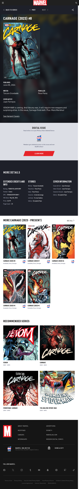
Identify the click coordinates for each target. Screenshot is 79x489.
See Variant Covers (11, 116)
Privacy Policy (18, 480)
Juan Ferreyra (9, 101)
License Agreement (27, 483)
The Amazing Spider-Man (48, 408)
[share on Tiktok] (74, 470)
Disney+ (49, 430)
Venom (5, 362)
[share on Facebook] (4, 470)
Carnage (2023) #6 (58, 261)
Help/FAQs (22, 430)
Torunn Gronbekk (10, 93)
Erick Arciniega (38, 195)
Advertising (50, 426)
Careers (21, 435)
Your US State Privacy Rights (32, 480)
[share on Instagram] (22, 470)
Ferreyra (14, 263)
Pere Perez (42, 93)
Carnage (43, 362)
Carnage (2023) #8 (9, 261)
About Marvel (23, 426)
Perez (10, 263)
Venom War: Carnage (10, 408)
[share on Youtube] (39, 470)
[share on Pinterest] (56, 470)
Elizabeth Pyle (37, 201)
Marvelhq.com (51, 435)
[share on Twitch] (65, 470)
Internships (22, 439)
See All (71, 221)
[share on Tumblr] (30, 470)
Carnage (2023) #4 (34, 306)
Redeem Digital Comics (54, 439)
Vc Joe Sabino (38, 198)
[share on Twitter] (13, 470)
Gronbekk (5, 263)
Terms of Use (8, 480)
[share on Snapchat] (48, 470)
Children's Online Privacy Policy (64, 480)
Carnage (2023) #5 (9, 306)
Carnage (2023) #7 (34, 261)
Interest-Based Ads (40, 483)
